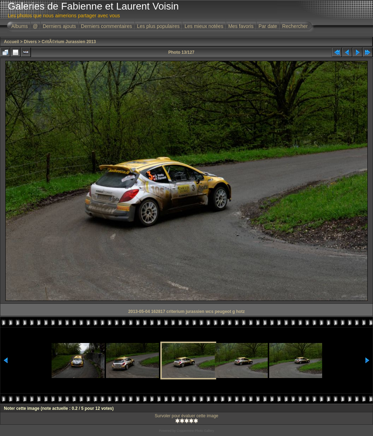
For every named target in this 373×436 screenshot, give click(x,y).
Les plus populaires (158, 26)
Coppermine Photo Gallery (195, 430)
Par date (268, 26)
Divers (30, 41)
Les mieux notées (203, 26)
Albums (19, 26)
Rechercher (295, 26)
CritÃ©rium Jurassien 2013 (69, 41)
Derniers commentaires (106, 26)
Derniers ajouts (59, 26)
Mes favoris (241, 26)
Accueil (11, 41)
